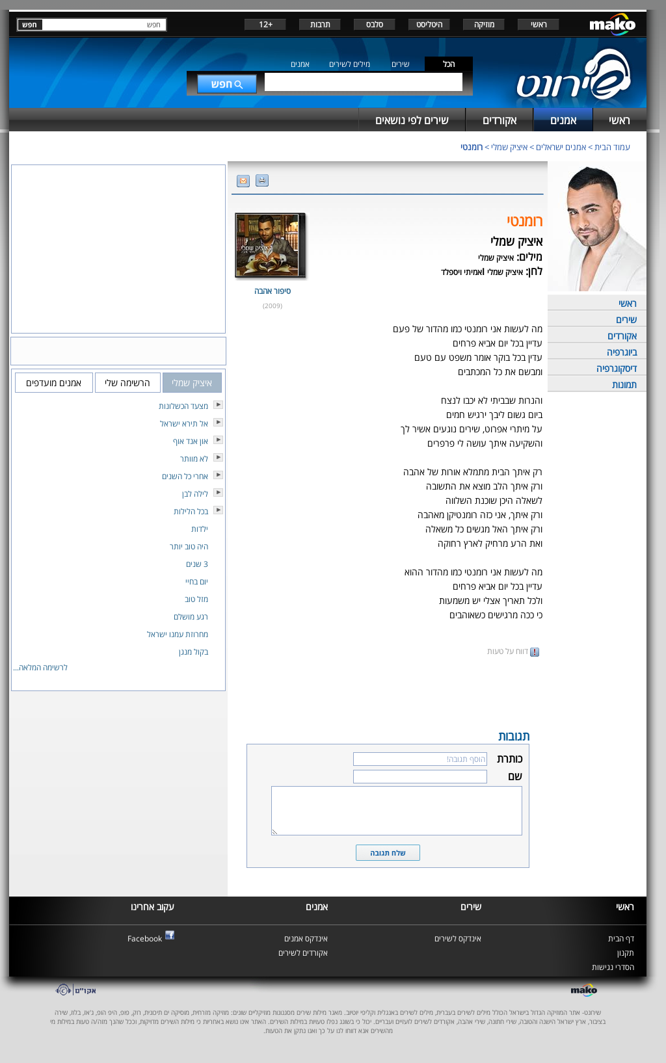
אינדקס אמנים (306, 938)
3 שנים (197, 564)
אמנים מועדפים (53, 382)
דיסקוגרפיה (616, 368)
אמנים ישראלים (561, 147)
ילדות (199, 528)
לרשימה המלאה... (40, 667)
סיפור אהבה (272, 290)
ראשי (539, 24)
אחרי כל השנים (185, 476)
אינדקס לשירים (457, 938)
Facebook (144, 938)
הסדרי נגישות (613, 967)
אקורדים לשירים (303, 952)
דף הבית (621, 938)
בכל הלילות (191, 511)
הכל (449, 64)
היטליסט (429, 24)
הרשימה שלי (127, 382)
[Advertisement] (387, 691)
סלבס (374, 24)
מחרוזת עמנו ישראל (177, 634)
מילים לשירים (349, 64)
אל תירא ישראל (184, 423)
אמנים (300, 64)
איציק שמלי (509, 147)
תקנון (625, 952)
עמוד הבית (612, 147)
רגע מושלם (191, 616)
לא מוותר (194, 458)
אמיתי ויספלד (461, 272)
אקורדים (622, 336)
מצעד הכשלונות (183, 406)
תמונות (624, 384)
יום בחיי (196, 581)
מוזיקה (484, 24)
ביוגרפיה (622, 352)
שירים (401, 64)
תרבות (320, 24)
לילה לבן (195, 493)
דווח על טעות (513, 651)
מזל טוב (196, 599)
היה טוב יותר (189, 546)
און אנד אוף (190, 441)
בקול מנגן (193, 651)
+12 (266, 24)
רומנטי (471, 147)
